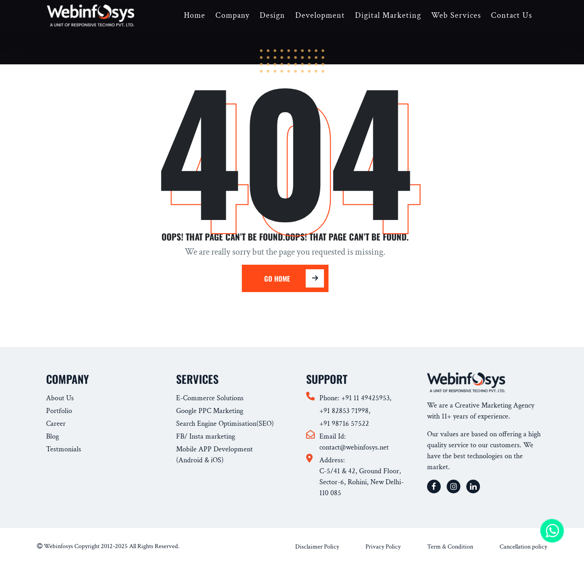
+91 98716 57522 (344, 424)
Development (320, 15)
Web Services (456, 15)
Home (194, 15)
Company (232, 15)
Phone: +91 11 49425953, (355, 398)
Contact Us (511, 15)
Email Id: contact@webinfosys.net (354, 442)
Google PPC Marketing (209, 411)
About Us (60, 398)
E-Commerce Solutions (210, 398)
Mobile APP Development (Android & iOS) (214, 455)
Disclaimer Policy (317, 547)
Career (56, 424)
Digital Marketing (388, 15)
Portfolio (59, 411)
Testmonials (63, 449)
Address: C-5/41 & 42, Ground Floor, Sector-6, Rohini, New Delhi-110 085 (361, 476)
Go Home (288, 278)
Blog (52, 436)
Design (272, 15)
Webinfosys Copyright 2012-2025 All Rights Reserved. (108, 546)
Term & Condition (450, 547)
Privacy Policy (383, 547)
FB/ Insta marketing (205, 436)
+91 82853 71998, (344, 411)
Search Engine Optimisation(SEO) (225, 424)
